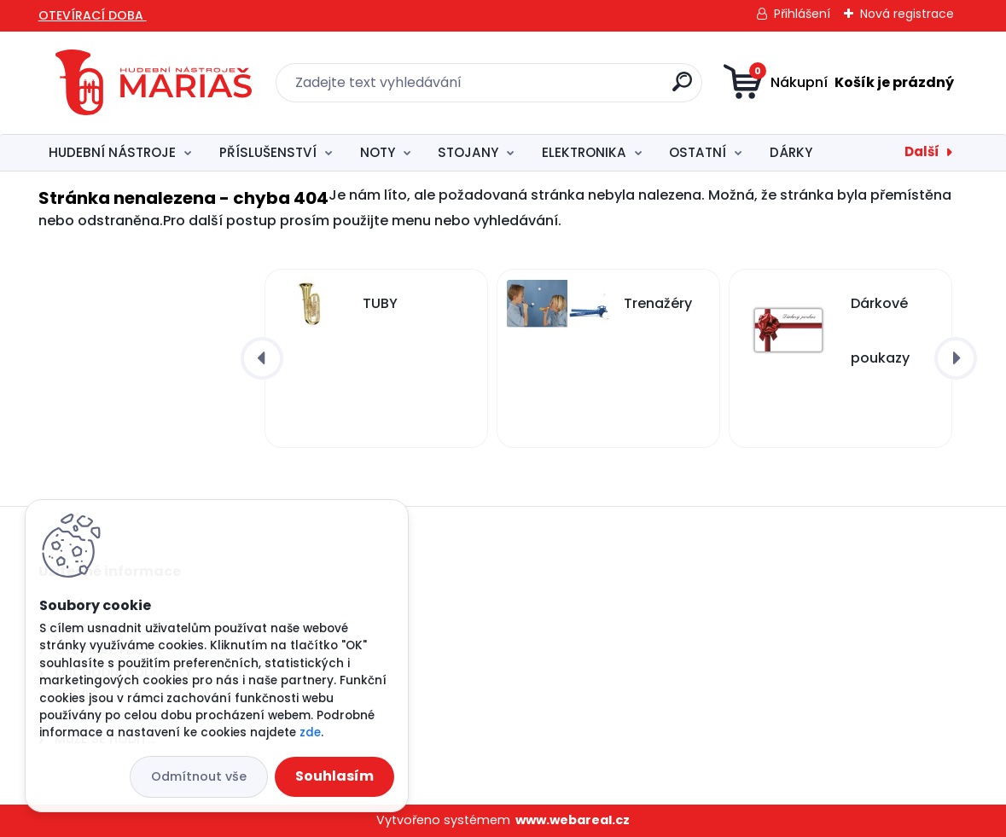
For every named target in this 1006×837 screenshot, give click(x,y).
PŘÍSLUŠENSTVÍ (268, 152)
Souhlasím (334, 776)
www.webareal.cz (572, 819)
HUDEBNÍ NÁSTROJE (112, 152)
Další (921, 151)
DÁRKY (791, 152)
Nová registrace (907, 13)
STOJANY (468, 152)
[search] (682, 88)
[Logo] (153, 83)
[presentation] (262, 358)
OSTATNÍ (697, 152)
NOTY (377, 152)
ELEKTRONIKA (584, 152)
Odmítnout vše (199, 776)
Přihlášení (802, 13)
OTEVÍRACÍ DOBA (92, 15)
